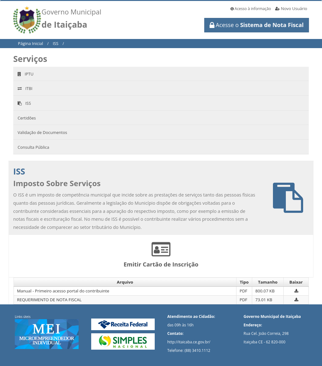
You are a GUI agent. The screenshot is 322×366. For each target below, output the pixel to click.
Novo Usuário (291, 8)
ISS (55, 43)
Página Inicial (30, 43)
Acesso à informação (250, 8)
